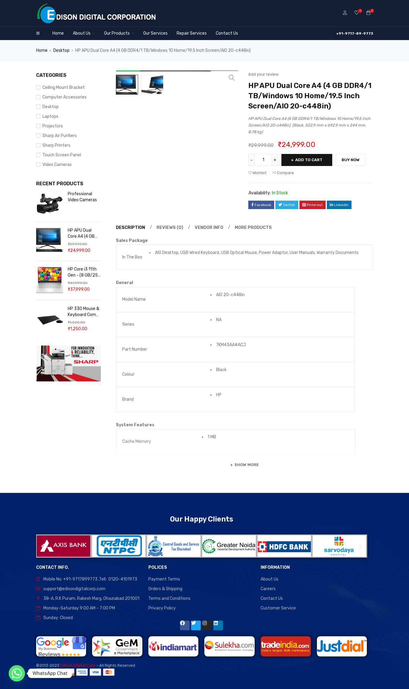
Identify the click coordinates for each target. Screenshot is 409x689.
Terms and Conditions (169, 598)
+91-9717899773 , (81, 579)
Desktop (61, 50)
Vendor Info (209, 227)
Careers (268, 588)
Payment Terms (164, 579)
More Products (253, 227)
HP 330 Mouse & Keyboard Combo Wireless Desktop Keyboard (84, 312)
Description (130, 227)
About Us (269, 579)
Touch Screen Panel (61, 155)
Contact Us (272, 598)
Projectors (52, 126)
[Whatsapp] (17, 673)
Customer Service (278, 608)
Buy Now (351, 160)
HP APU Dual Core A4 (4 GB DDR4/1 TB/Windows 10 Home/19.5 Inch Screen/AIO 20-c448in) (83, 234)
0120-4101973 (122, 579)
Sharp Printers (56, 145)
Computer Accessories (64, 97)
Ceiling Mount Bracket (63, 87)
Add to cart (309, 160)
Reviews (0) (169, 227)
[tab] (129, 228)
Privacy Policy (162, 608)
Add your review (263, 74)
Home (42, 50)
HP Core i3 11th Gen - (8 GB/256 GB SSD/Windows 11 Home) (84, 272)
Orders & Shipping (165, 588)
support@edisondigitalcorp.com (74, 588)
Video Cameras (57, 164)
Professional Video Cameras (82, 196)
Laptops (50, 116)
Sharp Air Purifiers (59, 135)
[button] (43, 546)
